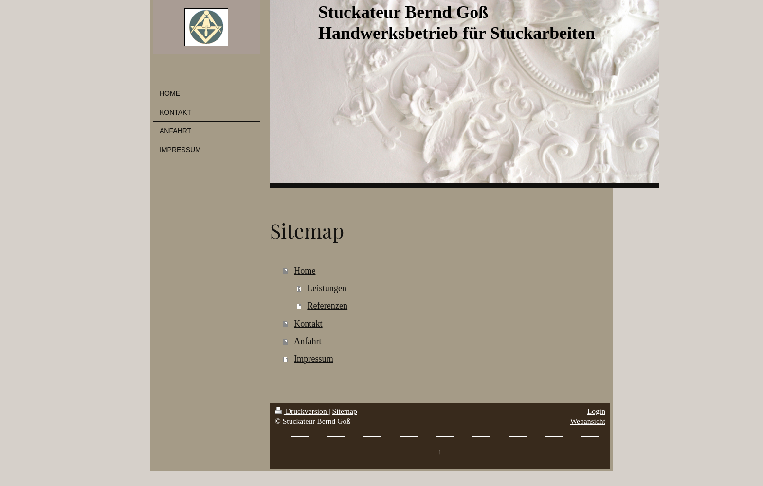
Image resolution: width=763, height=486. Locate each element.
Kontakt (308, 324)
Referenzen (327, 306)
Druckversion (302, 411)
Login (596, 411)
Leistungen (326, 288)
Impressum (313, 359)
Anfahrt (308, 341)
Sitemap (344, 411)
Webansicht (587, 421)
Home (304, 271)
